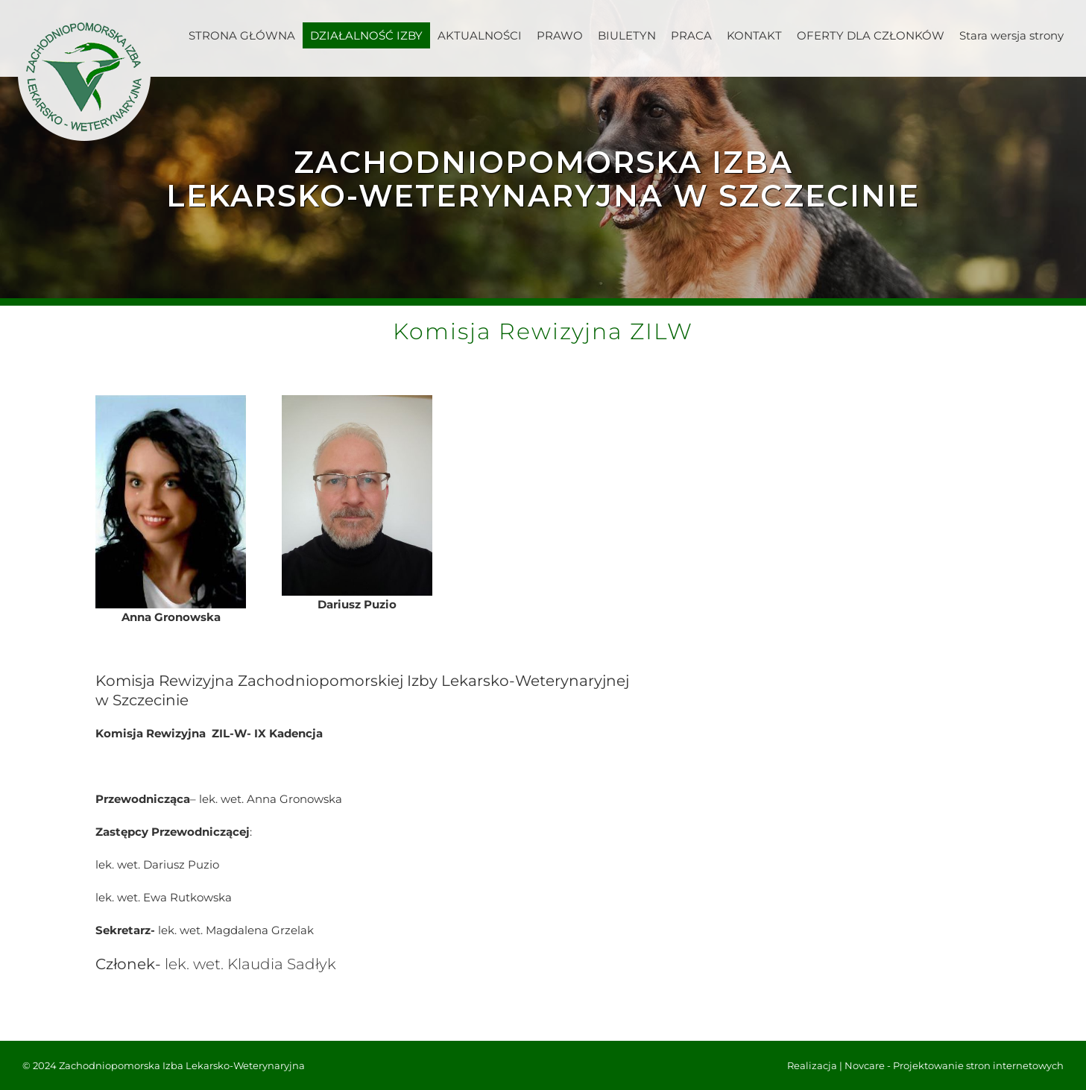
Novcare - (869, 1065)
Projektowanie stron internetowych (978, 1065)
